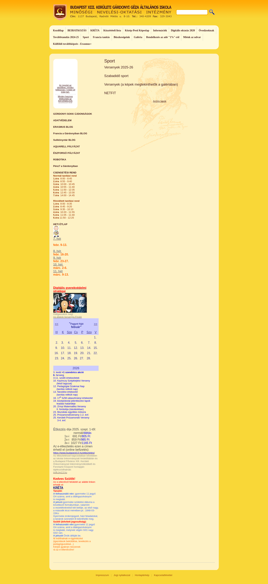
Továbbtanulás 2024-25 (66, 37)
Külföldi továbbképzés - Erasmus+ (72, 44)
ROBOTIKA (59, 159)
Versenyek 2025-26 (118, 67)
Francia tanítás (101, 37)
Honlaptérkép (142, 575)
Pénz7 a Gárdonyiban (65, 166)
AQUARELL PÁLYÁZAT (66, 146)
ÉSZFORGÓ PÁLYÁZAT (66, 153)
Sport (86, 37)
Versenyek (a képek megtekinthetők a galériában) (141, 84)
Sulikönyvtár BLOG (64, 140)
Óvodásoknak (206, 30)
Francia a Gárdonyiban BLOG (70, 133)
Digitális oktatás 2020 (183, 30)
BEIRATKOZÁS (76, 30)
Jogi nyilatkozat (122, 575)
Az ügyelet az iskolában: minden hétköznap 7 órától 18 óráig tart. (65, 102)
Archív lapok (159, 101)
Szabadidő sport (116, 76)
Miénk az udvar (192, 37)
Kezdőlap (58, 30)
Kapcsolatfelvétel (163, 575)
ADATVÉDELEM (62, 120)
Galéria (138, 37)
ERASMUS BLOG (63, 126)
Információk (160, 30)
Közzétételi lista (112, 30)
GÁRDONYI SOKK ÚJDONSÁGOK (72, 113)
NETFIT (110, 93)
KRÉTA (95, 30)
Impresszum (102, 575)
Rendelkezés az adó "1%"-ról (162, 37)
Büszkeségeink (122, 37)
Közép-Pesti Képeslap (137, 30)
